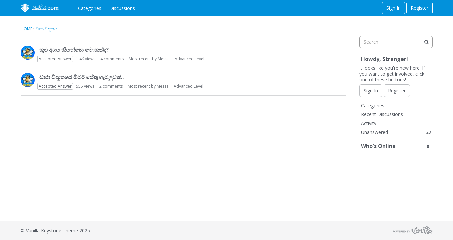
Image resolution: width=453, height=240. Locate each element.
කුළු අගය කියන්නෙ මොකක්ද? (74, 49)
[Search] (427, 42)
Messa (164, 59)
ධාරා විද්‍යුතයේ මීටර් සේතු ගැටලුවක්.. (81, 77)
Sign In (393, 8)
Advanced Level (189, 59)
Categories (89, 8)
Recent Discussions (382, 114)
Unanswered (396, 132)
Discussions (122, 8)
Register (419, 8)
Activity (368, 123)
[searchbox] (396, 42)
